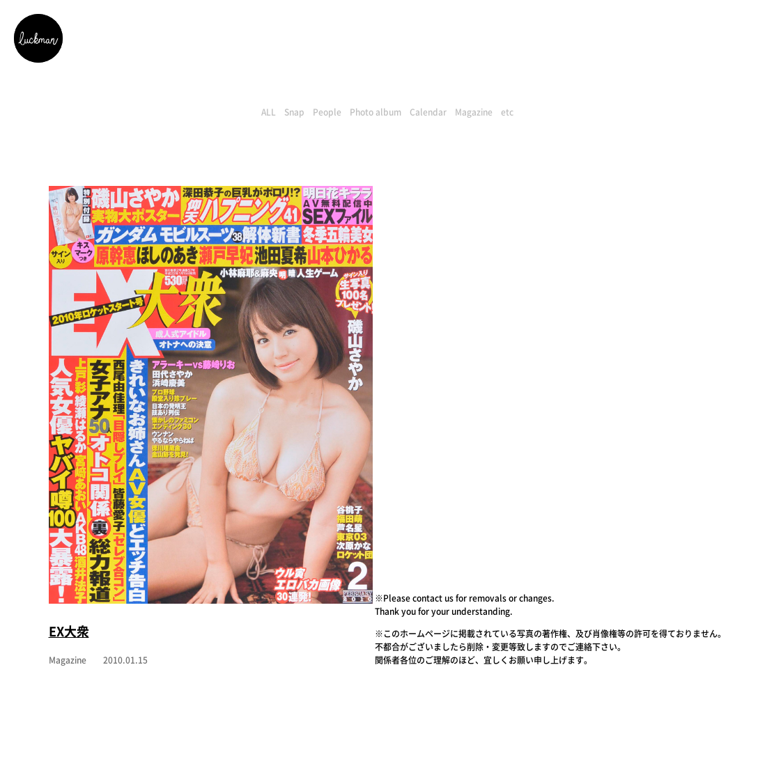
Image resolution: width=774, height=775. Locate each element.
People (327, 112)
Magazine (474, 112)
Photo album (375, 112)
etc (507, 112)
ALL (268, 112)
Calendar (428, 112)
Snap (294, 112)
